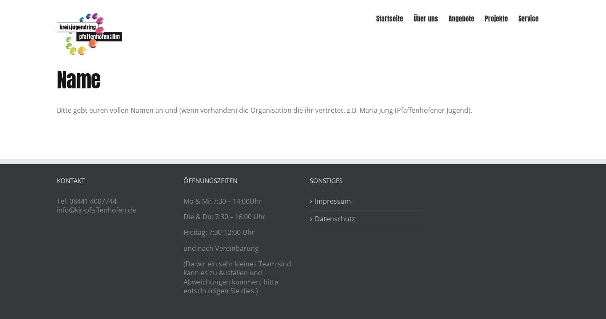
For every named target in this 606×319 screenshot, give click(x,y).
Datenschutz (335, 219)
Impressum (333, 201)
